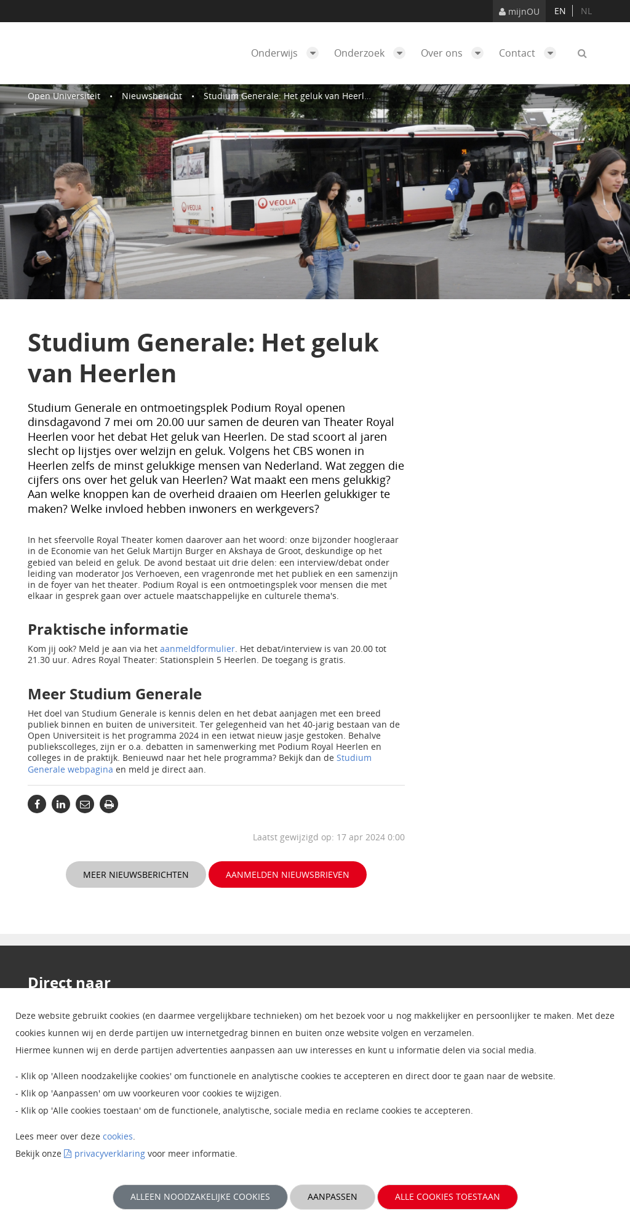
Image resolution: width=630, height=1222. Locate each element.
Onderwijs (288, 53)
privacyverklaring (109, 1153)
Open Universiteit (64, 96)
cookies (118, 1136)
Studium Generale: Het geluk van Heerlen (289, 96)
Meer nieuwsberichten (136, 874)
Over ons (455, 53)
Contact (530, 53)
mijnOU (519, 11)
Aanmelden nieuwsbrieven (287, 874)
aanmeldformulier (197, 648)
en (560, 11)
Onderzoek (373, 53)
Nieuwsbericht (152, 96)
